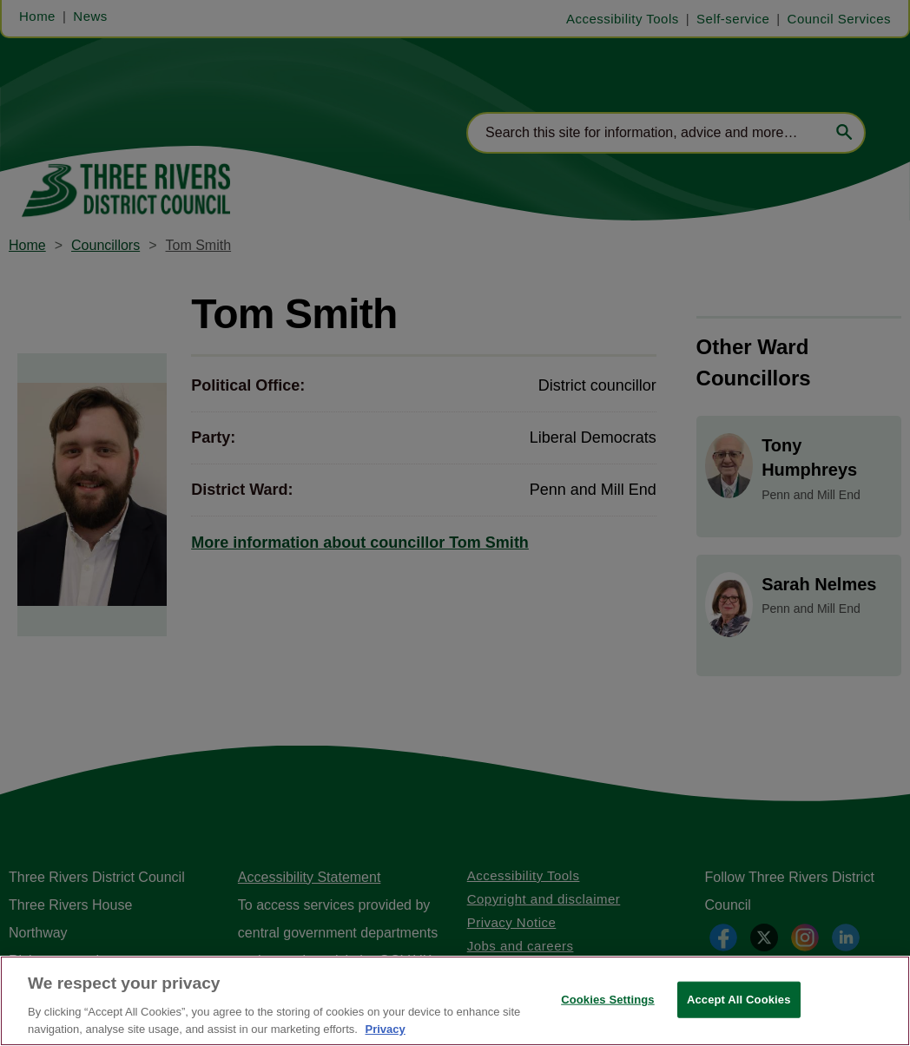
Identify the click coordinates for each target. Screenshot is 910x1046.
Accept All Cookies (739, 1020)
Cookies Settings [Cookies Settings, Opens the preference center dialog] (608, 1020)
